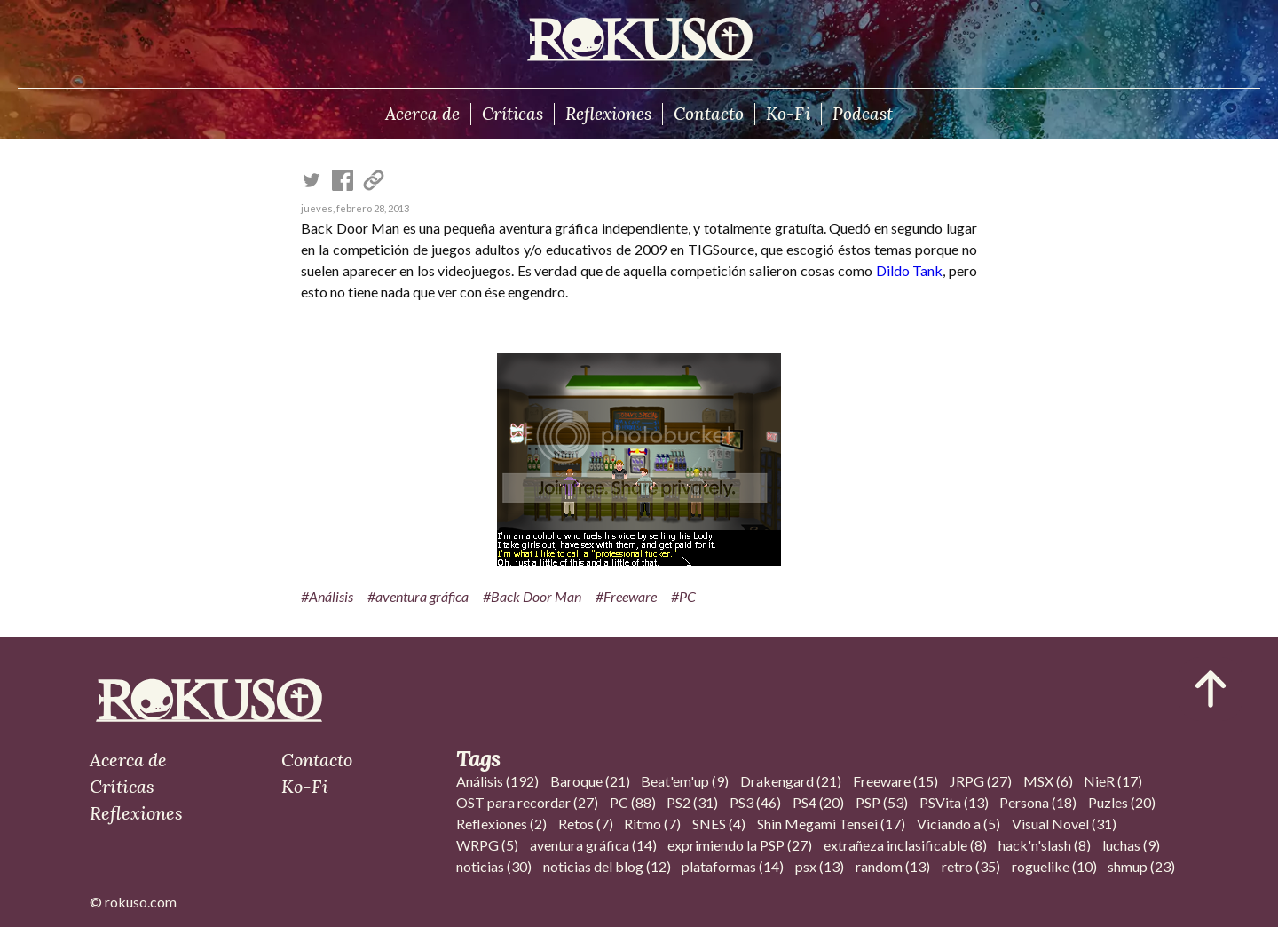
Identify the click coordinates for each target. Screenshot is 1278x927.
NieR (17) (1113, 780)
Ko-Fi (788, 113)
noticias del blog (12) (607, 866)
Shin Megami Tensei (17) (831, 823)
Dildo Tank (909, 270)
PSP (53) (882, 802)
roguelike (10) (1054, 866)
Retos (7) (585, 823)
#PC (683, 596)
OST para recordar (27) (527, 802)
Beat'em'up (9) (685, 780)
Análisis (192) (497, 780)
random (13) (893, 866)
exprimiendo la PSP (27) (739, 844)
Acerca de (422, 113)
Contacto (709, 113)
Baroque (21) (590, 780)
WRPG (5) (487, 844)
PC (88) (633, 802)
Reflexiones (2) (501, 823)
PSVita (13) (954, 802)
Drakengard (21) (790, 780)
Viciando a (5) (958, 823)
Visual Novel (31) (1064, 823)
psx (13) (819, 866)
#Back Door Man (532, 596)
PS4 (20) (818, 802)
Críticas (512, 113)
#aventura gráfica (418, 596)
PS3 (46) (755, 802)
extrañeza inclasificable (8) (905, 844)
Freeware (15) (895, 780)
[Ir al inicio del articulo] (1210, 689)
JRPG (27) (981, 780)
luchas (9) (1131, 844)
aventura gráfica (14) (593, 844)
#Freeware (626, 596)
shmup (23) (1141, 866)
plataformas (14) (733, 866)
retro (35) (971, 866)
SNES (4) (719, 823)
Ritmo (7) (652, 823)
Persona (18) (1038, 802)
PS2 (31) (692, 802)
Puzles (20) (1122, 802)
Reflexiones (608, 113)
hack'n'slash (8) (1044, 844)
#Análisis (327, 596)
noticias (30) (494, 866)
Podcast (862, 113)
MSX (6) (1048, 780)
